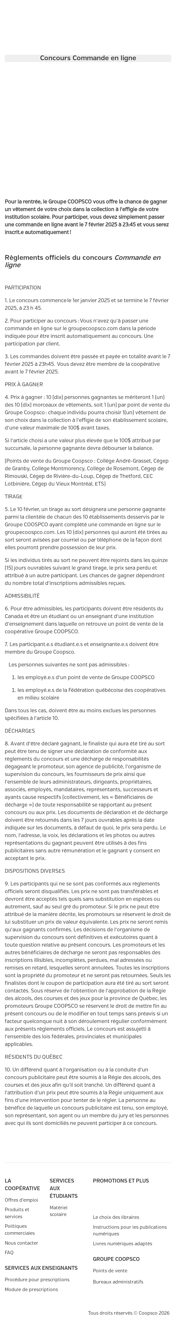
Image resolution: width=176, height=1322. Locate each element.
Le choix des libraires (116, 1217)
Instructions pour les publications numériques (130, 1231)
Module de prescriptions (31, 1289)
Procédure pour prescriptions (37, 1279)
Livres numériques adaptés (122, 1243)
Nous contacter (21, 1243)
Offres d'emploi (21, 1200)
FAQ (9, 1252)
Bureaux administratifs (118, 1282)
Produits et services (17, 1213)
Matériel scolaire (58, 1211)
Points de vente (110, 1271)
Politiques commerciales (20, 1230)
